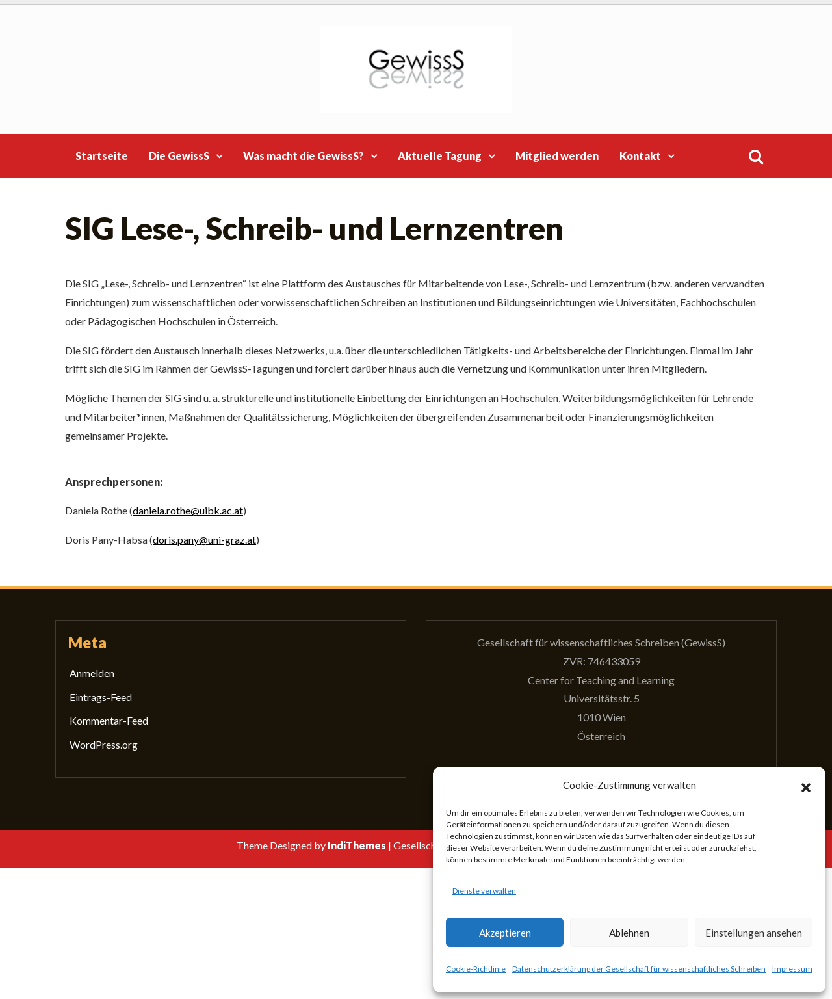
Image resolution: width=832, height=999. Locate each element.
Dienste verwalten (484, 891)
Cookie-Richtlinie (476, 969)
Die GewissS (179, 156)
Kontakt (640, 156)
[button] (806, 785)
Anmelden (92, 673)
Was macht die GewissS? (303, 156)
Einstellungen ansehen (753, 933)
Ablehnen (629, 933)
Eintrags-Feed (101, 697)
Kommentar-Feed (109, 720)
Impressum (792, 969)
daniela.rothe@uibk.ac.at (188, 510)
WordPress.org (104, 744)
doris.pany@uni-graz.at (204, 539)
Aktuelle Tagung (440, 156)
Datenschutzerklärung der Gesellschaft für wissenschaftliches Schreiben (639, 969)
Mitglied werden (557, 156)
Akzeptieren (505, 933)
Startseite (101, 156)
